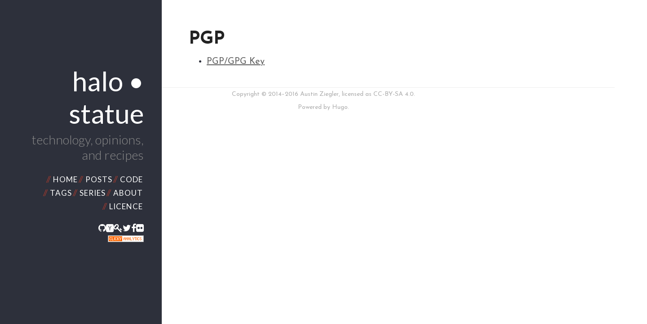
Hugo (340, 107)
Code (131, 179)
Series (93, 193)
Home (65, 179)
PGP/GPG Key (236, 61)
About (128, 193)
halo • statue (106, 97)
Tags (61, 193)
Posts (98, 179)
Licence (126, 206)
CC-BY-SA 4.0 (393, 94)
